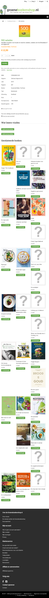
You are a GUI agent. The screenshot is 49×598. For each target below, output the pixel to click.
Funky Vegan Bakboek (37, 241)
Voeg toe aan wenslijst (7, 116)
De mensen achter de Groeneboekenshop (13, 519)
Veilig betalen (6, 555)
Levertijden (5, 560)
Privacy (4, 537)
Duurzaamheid (6, 521)
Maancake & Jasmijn (36, 443)
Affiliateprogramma (7, 571)
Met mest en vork (6, 417)
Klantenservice (28, 593)
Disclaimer (31, 595)
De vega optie (5, 220)
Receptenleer (34, 416)
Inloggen (41, 1)
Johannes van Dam (21, 222)
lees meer (9, 70)
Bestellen (5, 553)
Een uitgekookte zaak (22, 448)
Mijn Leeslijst (6, 532)
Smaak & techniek (6, 314)
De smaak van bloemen (22, 412)
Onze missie (5, 516)
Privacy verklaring (21, 595)
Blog (25, 1)
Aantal (12, 55)
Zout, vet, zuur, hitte (36, 264)
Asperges (3, 264)
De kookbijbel (34, 287)
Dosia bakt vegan (20, 269)
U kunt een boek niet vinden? (10, 548)
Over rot (18, 161)
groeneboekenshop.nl (16, 593)
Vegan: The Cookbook (7, 168)
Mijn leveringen (6, 534)
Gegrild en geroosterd (37, 191)
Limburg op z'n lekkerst (37, 310)
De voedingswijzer (6, 495)
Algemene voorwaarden (40, 593)
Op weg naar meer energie (38, 489)
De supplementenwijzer (37, 466)
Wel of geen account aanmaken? (11, 530)
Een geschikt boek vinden (9, 545)
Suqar (32, 218)
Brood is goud (35, 389)
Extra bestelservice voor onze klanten (12, 550)
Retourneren (5, 562)
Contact (4, 587)
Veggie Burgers (35, 362)
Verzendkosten (6, 557)
